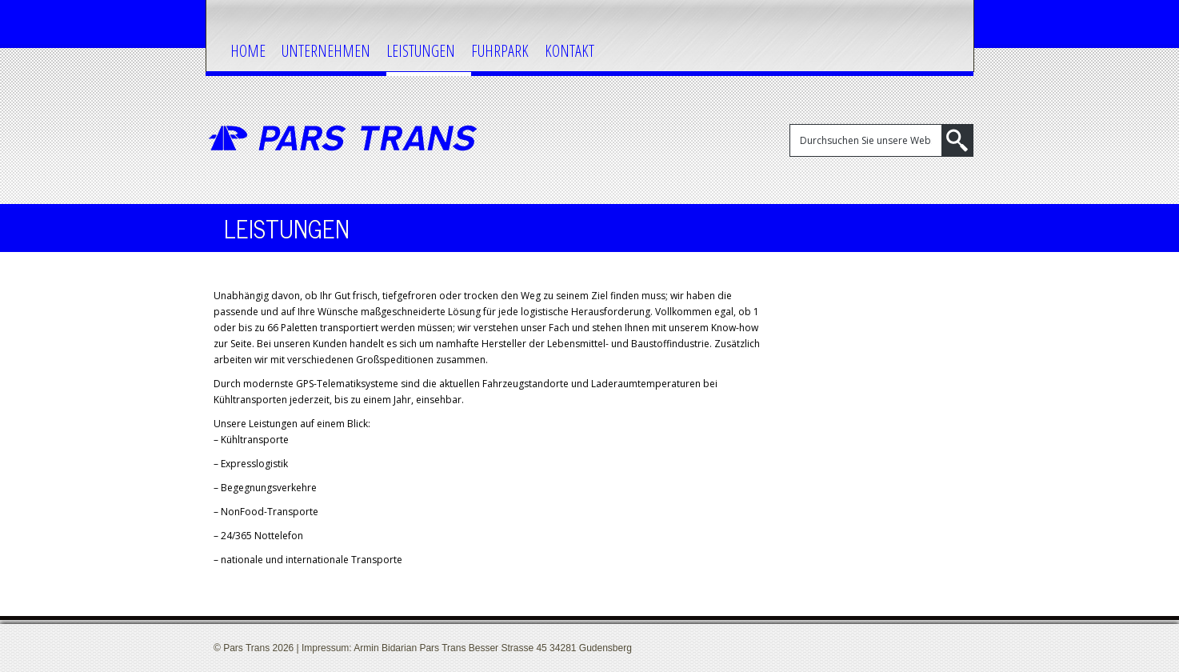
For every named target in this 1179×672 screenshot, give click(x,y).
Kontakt (569, 51)
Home (248, 51)
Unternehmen (326, 51)
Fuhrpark (500, 51)
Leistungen (420, 51)
